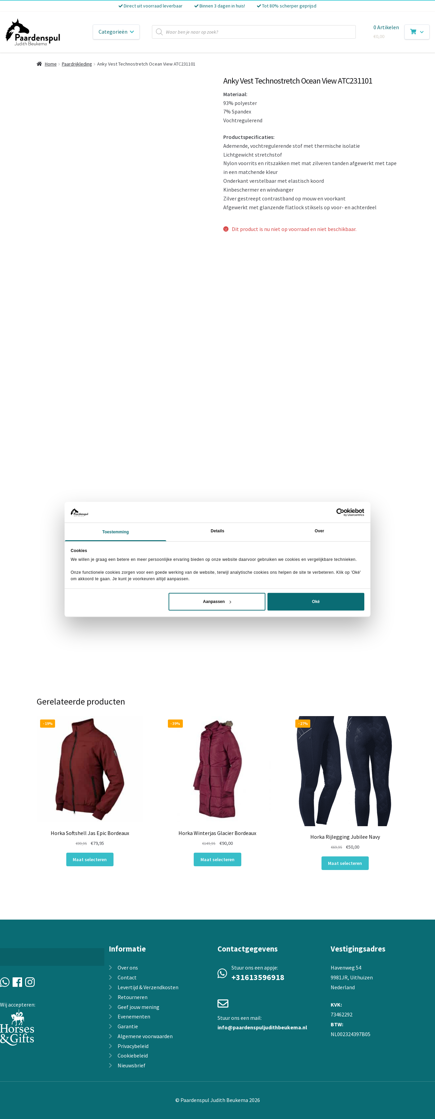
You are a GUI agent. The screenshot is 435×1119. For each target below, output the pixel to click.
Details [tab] (217, 531)
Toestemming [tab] (115, 532)
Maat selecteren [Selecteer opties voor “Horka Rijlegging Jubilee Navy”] (345, 863)
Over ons (128, 967)
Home (51, 64)
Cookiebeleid (133, 1055)
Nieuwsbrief (131, 1065)
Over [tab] (319, 531)
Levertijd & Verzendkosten (148, 987)
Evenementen (134, 1016)
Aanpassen (217, 602)
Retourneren (132, 997)
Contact (127, 977)
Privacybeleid (133, 1046)
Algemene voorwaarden (145, 1036)
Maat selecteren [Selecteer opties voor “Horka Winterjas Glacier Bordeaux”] (217, 859)
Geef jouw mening (138, 1006)
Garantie (128, 1026)
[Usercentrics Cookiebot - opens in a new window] (334, 512)
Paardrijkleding (77, 64)
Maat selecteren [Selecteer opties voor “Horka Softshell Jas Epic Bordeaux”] (90, 859)
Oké (316, 602)
